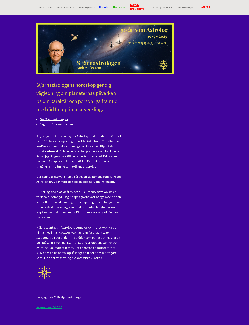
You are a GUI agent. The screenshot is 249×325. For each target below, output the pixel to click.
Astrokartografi (186, 7)
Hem (41, 7)
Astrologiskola (86, 7)
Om (50, 7)
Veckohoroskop (65, 7)
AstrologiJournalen (162, 7)
